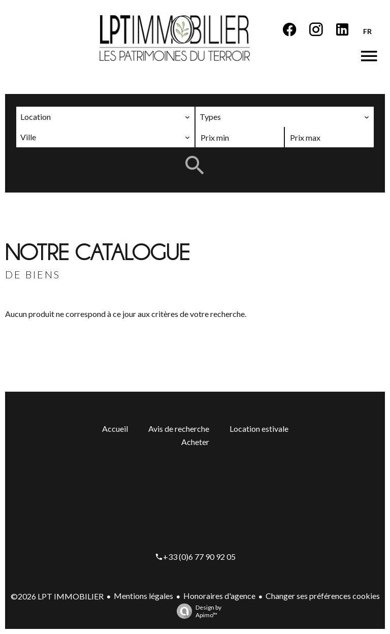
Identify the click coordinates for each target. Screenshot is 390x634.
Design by (196, 611)
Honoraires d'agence (219, 595)
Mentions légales (143, 595)
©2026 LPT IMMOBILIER (57, 596)
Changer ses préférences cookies (323, 595)
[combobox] (105, 117)
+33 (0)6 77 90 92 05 (199, 556)
